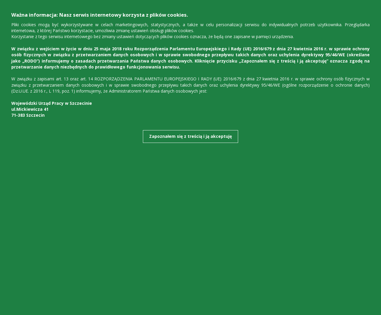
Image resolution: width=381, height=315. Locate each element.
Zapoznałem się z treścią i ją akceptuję (190, 136)
